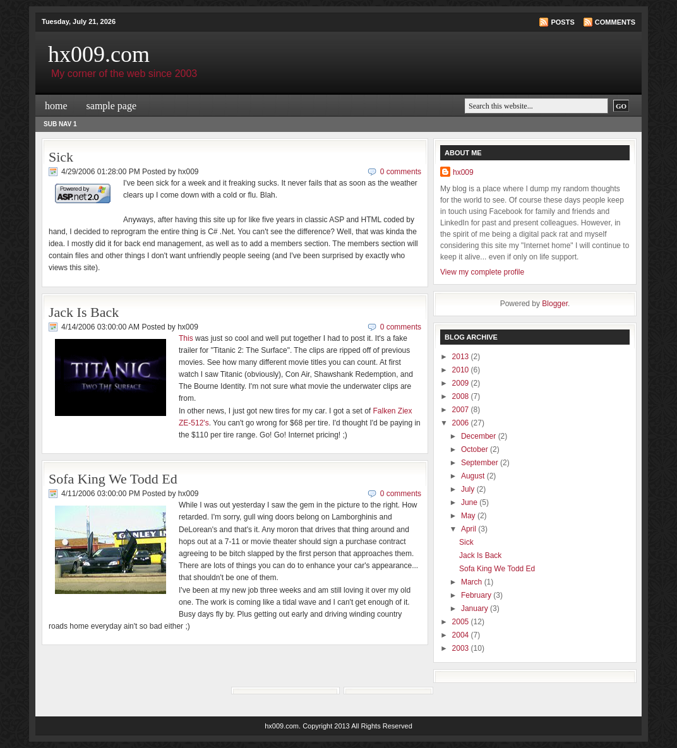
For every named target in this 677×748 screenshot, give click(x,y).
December (479, 436)
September (480, 462)
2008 (461, 396)
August (474, 476)
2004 (461, 635)
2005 (461, 621)
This (186, 338)
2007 (461, 409)
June (470, 502)
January (475, 608)
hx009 (463, 172)
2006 (461, 423)
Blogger (555, 303)
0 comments (400, 171)
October (475, 449)
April (469, 529)
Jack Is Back (84, 312)
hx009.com (99, 54)
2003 (461, 648)
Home (56, 105)
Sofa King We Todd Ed (113, 479)
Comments (615, 22)
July (469, 489)
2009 (461, 383)
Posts (562, 22)
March (472, 582)
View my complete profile (482, 272)
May (469, 515)
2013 (461, 356)
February (477, 595)
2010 (461, 369)
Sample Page (112, 105)
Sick (61, 157)
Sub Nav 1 (60, 124)
